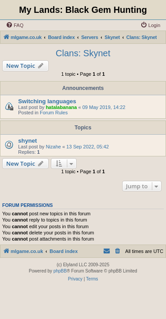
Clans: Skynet (83, 53)
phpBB (60, 270)
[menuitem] (14, 25)
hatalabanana (61, 107)
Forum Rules (54, 112)
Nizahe (53, 146)
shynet (27, 140)
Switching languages (47, 101)
